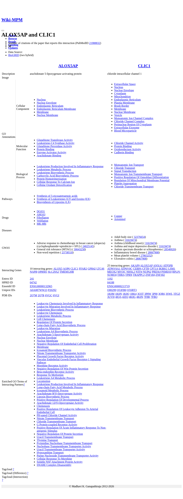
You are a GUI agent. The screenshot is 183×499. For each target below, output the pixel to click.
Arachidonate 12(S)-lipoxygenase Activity (60, 402)
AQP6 (66, 268)
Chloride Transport (124, 167)
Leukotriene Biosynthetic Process (55, 172)
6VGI (56, 295)
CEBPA (137, 268)
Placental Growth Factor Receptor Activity (60, 356)
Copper (118, 216)
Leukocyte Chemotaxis (49, 312)
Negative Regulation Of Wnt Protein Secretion (62, 368)
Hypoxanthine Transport (50, 452)
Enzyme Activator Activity (51, 152)
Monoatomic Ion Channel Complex (133, 118)
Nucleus (41, 99)
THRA (121, 274)
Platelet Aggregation (125, 183)
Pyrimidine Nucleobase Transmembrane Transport (64, 443)
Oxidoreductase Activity (127, 149)
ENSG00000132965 (41, 286)
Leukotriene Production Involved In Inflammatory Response (70, 166)
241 (32, 278)
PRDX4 (156, 271)
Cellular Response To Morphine (54, 458)
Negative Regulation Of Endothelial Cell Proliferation (66, 343)
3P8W (147, 293)
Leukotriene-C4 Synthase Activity (56, 143)
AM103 (41, 214)
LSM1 (171, 268)
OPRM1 (42, 271)
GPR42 (92, 268)
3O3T (140, 293)
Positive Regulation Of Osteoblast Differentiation (141, 177)
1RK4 (133, 293)
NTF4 (139, 271)
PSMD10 (166, 271)
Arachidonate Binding (49, 155)
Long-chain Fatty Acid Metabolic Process (60, 387)
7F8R (147, 296)
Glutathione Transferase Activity (55, 140)
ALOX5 (57, 268)
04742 (33, 282)
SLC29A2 (53, 271)
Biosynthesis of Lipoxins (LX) (54, 202)
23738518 (67, 252)
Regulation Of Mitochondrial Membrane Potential (142, 180)
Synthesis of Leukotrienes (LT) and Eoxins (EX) (63, 198)
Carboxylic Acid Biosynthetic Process (58, 175)
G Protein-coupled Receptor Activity (57, 424)
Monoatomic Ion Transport (129, 164)
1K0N (118, 293)
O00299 (111, 290)
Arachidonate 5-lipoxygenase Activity (58, 334)
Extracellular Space (125, 84)
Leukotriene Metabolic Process (54, 169)
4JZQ (125, 296)
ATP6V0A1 (113, 268)
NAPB (33, 271)
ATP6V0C (126, 268)
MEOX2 (112, 271)
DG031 (41, 211)
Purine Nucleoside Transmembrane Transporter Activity (67, 455)
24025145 (87, 246)
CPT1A (154, 268)
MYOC (121, 271)
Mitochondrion (122, 96)
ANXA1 (157, 265)
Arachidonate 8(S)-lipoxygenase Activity (59, 393)
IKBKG (163, 268)
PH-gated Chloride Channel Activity (57, 415)
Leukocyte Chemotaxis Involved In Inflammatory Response (70, 303)
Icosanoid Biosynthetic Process (54, 350)
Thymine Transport (47, 440)
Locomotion (43, 381)
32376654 (139, 236)
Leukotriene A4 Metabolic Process (56, 378)
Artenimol (120, 219)
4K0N (139, 296)
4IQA (118, 296)
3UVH (111, 296)
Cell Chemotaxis (46, 319)
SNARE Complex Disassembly (54, 464)
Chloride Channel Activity (128, 143)
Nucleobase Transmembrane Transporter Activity (64, 446)
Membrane (43, 112)
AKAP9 (135, 265)
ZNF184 (150, 274)
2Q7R (41, 295)
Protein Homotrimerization (52, 178)
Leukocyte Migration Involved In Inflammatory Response (69, 306)
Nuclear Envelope (47, 102)
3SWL (169, 293)
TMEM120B (67, 271)
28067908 (153, 252)
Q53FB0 (121, 290)
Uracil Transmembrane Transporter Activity (61, 449)
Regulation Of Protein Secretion (54, 322)
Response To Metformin (50, 374)
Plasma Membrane (124, 102)
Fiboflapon (43, 217)
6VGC (48, 295)
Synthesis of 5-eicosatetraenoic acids (57, 195)
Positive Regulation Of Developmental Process (63, 399)
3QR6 (161, 293)
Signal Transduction (125, 171)
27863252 (145, 255)
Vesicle (118, 115)
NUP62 (147, 271)
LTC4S (100, 268)
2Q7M (33, 295)
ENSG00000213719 (118, 286)
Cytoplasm (120, 93)
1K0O (126, 293)
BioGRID (13, 55)
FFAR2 (83, 268)
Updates (13, 47)
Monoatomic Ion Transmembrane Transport (138, 174)
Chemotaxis (43, 405)
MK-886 (41, 223)
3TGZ (176, 293)
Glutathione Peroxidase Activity (54, 146)
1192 (110, 278)
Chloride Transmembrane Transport (134, 186)
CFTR (145, 268)
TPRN (128, 274)
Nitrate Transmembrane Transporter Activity (61, 353)
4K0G (132, 296)
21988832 (94, 43)
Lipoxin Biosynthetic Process (53, 396)
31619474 (130, 240)
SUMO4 (112, 274)
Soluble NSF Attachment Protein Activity (60, 461)
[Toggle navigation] (2, 30)
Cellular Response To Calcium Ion (56, 181)
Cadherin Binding (124, 152)
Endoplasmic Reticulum (50, 105)
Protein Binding (45, 149)
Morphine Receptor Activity (52, 365)
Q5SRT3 (132, 290)
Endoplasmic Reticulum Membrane (56, 108)
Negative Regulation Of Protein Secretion (60, 433)
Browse (12, 38)
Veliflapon (42, 220)
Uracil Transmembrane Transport (55, 437)
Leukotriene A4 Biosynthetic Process (57, 331)
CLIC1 (144, 65)
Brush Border (121, 105)
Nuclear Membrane (47, 115)
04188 (110, 282)
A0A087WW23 (38, 290)
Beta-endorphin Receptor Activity (55, 371)
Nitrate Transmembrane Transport (55, 418)
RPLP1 (176, 271)
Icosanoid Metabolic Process (52, 390)
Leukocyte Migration (48, 328)
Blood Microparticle (125, 130)
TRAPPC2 (139, 274)
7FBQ (154, 296)
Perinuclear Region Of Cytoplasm (133, 124)
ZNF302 (160, 274)
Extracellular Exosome (126, 127)
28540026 (169, 249)
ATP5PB (168, 265)
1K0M (111, 293)
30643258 (79, 249)
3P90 (155, 293)
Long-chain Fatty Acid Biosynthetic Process (61, 325)
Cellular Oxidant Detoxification (54, 185)
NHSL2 (130, 271)
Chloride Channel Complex (129, 121)
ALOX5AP (68, 65)
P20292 (52, 290)
